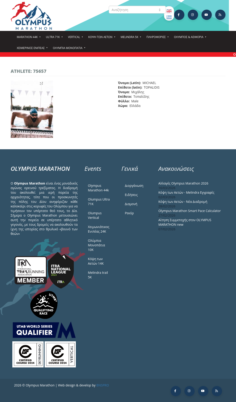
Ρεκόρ (129, 213)
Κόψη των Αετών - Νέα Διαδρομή (182, 201)
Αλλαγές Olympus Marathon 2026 (183, 183)
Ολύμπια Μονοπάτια (68, 49)
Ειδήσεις (131, 195)
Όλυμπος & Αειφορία (189, 38)
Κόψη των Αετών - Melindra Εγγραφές (186, 192)
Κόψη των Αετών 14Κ (96, 261)
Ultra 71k (53, 38)
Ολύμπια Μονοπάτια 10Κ (96, 245)
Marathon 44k (28, 38)
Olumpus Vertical (95, 215)
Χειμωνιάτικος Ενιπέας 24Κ (98, 229)
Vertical (74, 38)
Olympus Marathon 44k (98, 187)
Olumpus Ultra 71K (99, 201)
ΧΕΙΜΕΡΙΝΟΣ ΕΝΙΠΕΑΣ (31, 49)
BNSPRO (102, 385)
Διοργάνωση (134, 185)
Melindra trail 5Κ (98, 274)
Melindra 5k (130, 38)
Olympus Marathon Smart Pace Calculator (189, 211)
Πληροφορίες (157, 38)
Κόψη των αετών (101, 38)
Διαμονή (131, 204)
